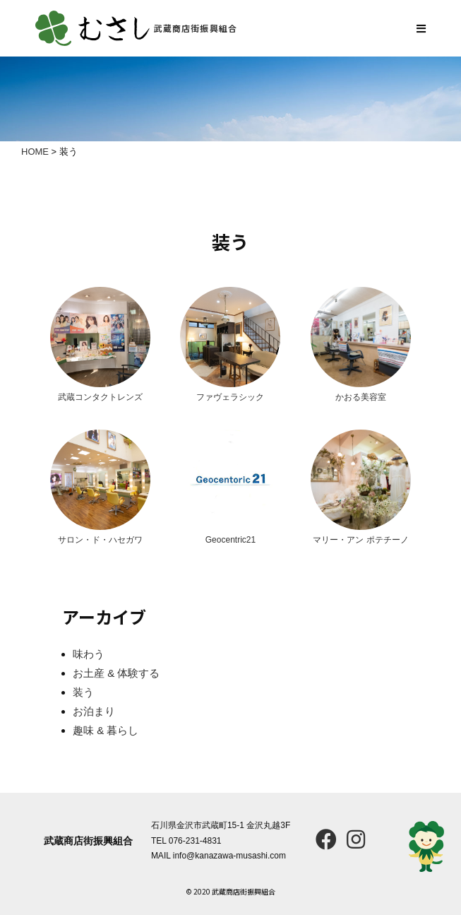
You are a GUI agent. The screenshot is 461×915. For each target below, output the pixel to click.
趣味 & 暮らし (105, 730)
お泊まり (94, 711)
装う (83, 692)
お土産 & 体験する (116, 673)
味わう (88, 654)
